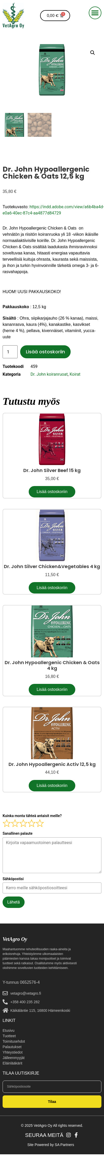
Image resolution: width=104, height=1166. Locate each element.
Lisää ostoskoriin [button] (51, 491)
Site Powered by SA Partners (50, 1145)
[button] (95, 12)
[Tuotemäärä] (10, 351)
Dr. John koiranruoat (49, 374)
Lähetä (13, 902)
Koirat (75, 374)
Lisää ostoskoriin (45, 351)
